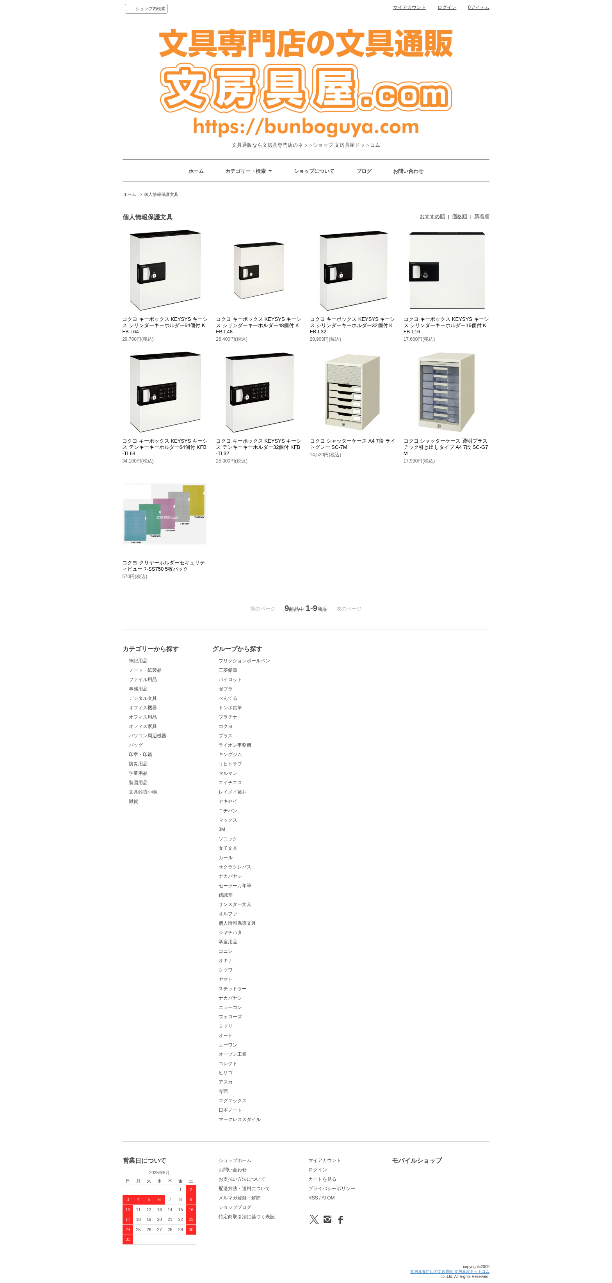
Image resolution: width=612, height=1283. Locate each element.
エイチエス (230, 782)
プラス (226, 735)
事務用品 (138, 689)
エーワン (228, 1045)
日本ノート (230, 1110)
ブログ (364, 171)
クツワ (226, 970)
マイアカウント (409, 7)
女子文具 (228, 848)
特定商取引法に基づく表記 (247, 1216)
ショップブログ (235, 1207)
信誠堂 (226, 895)
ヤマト (226, 979)
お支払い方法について (242, 1179)
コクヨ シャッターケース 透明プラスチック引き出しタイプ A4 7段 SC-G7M (446, 447)
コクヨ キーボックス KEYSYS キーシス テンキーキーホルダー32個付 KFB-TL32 (258, 447)
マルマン (228, 773)
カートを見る (322, 1179)
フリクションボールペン (244, 661)
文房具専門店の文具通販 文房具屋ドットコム (449, 1271)
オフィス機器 (143, 707)
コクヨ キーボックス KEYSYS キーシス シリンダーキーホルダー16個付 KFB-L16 (446, 325)
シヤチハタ (230, 932)
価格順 (459, 216)
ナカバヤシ (230, 876)
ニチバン (228, 810)
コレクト (228, 1063)
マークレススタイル (240, 1119)
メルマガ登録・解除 (240, 1198)
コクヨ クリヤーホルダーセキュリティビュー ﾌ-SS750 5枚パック (163, 566)
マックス (228, 820)
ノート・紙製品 (145, 670)
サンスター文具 (235, 904)
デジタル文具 (143, 698)
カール (226, 857)
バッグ (136, 745)
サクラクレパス (235, 867)
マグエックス (233, 1100)
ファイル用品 (143, 679)
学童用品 (138, 773)
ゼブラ (226, 689)
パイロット (230, 679)
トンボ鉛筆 (230, 707)
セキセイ (228, 801)
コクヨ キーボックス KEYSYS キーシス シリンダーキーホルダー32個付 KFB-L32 (352, 325)
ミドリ (226, 1026)
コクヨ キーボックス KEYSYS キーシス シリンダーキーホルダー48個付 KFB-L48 (258, 325)
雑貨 (133, 801)
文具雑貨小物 (143, 792)
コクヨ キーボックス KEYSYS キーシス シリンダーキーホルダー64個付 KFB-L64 (165, 325)
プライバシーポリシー (331, 1188)
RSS (313, 1198)
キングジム (230, 754)
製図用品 (138, 782)
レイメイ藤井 (233, 792)
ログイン (447, 7)
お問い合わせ (408, 171)
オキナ (226, 960)
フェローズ (230, 1017)
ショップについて (314, 171)
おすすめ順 (432, 216)
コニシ (226, 951)
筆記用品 (138, 661)
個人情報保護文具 (161, 194)
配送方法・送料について (244, 1188)
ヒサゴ (226, 1072)
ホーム (196, 171)
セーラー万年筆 (235, 885)
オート (226, 1035)
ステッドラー (233, 988)
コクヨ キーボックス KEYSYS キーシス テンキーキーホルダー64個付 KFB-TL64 (165, 447)
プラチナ (228, 717)
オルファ (228, 913)
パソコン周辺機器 (147, 735)
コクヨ (226, 726)
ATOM (328, 1198)
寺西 (223, 1091)
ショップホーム (235, 1160)
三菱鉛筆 (228, 670)
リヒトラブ (230, 764)
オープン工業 (233, 1054)
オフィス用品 (143, 717)
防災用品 (138, 764)
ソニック (228, 839)
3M (222, 829)
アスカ (226, 1082)
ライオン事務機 (235, 745)
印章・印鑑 (140, 754)
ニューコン (230, 1007)
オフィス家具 (143, 726)
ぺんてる (228, 698)
